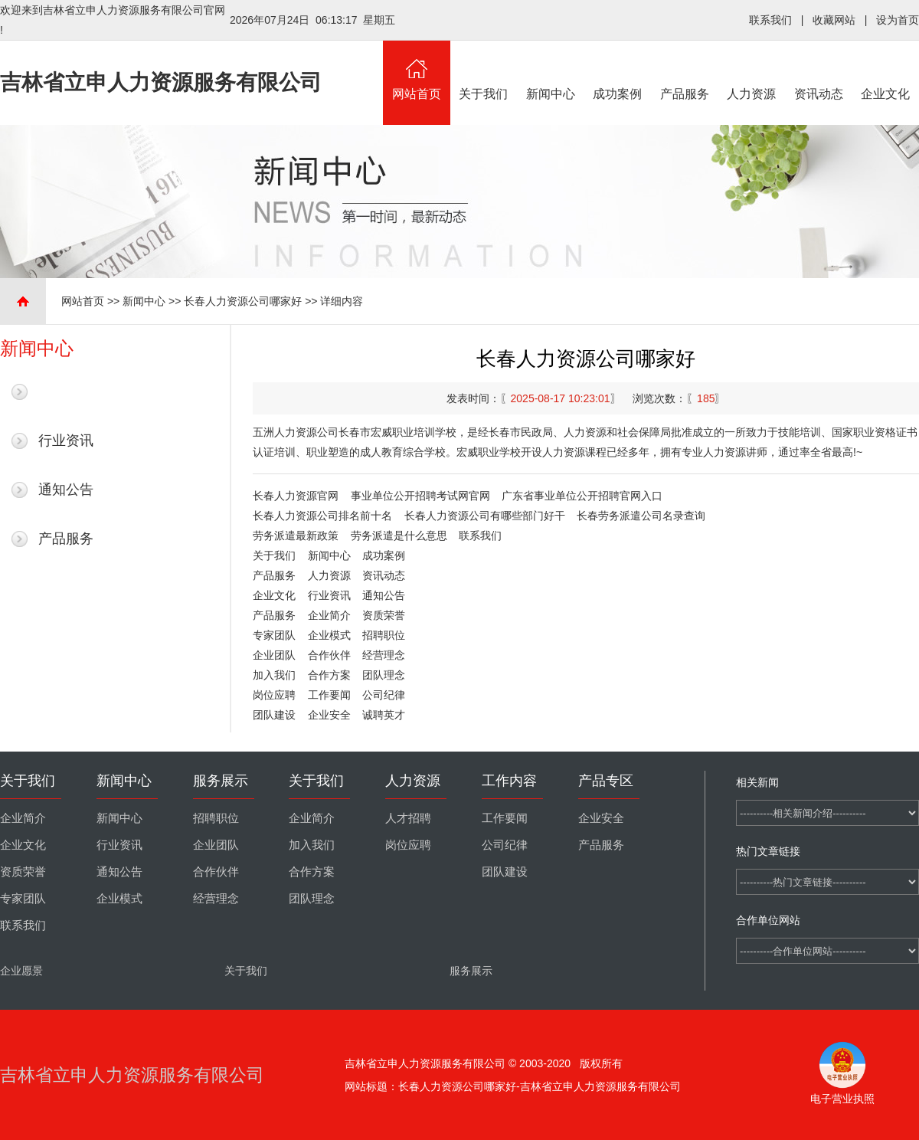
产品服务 (684, 70)
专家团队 (274, 635)
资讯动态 (818, 70)
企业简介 (329, 615)
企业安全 (329, 715)
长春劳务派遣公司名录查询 (641, 515)
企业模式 (329, 635)
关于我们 (484, 70)
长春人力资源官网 (295, 496)
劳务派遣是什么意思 (399, 535)
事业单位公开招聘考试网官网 (420, 496)
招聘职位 (383, 635)
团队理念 (383, 675)
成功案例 (618, 70)
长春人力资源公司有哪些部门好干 (484, 515)
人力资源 (752, 70)
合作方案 (329, 675)
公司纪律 (383, 695)
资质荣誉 (383, 615)
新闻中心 (550, 70)
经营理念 (383, 655)
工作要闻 (329, 695)
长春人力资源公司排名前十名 (322, 515)
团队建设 (274, 715)
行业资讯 (65, 440)
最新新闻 (65, 391)
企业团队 (274, 655)
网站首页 (416, 70)
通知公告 (65, 489)
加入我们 (274, 675)
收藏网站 (834, 20)
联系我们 (770, 20)
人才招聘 (408, 818)
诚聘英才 (383, 715)
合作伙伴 (329, 655)
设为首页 (897, 20)
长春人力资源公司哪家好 (243, 301)
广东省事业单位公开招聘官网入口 (582, 496)
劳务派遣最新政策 (295, 535)
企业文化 (886, 70)
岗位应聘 (274, 695)
